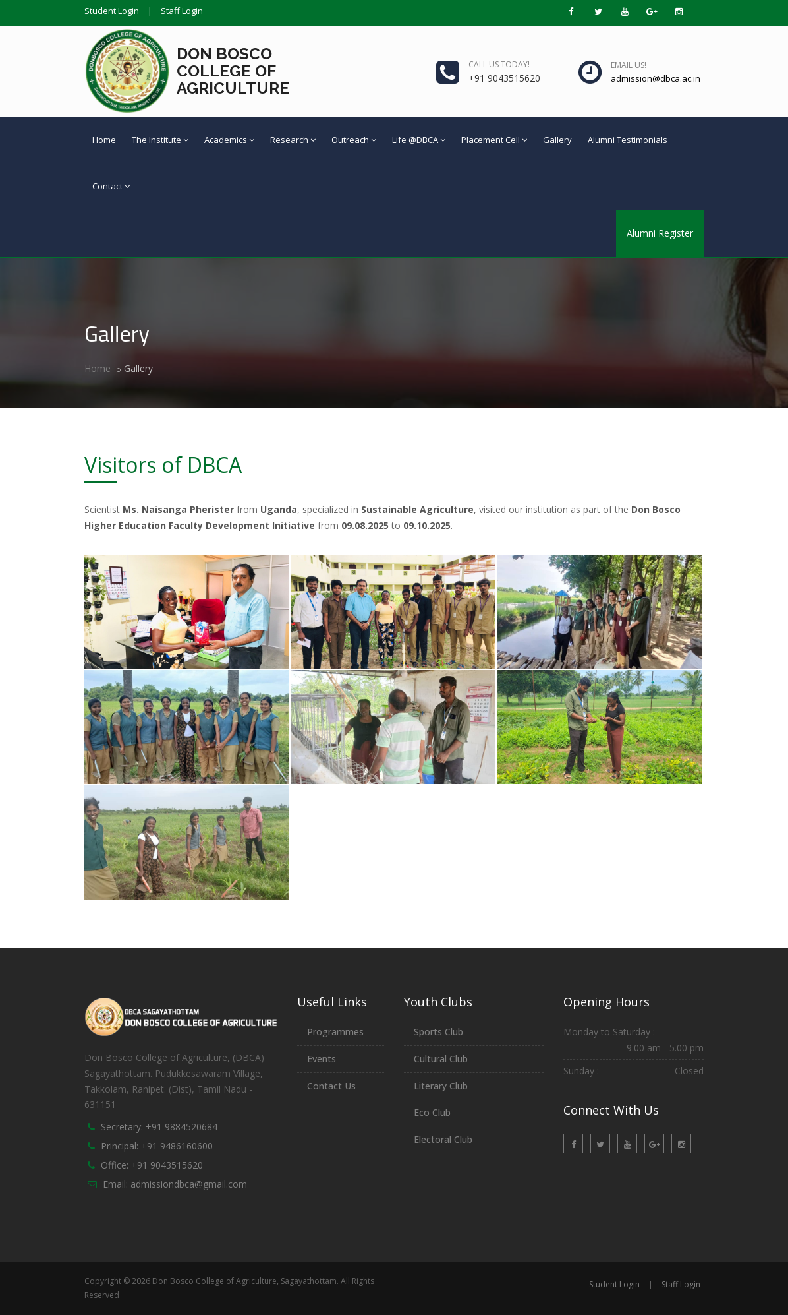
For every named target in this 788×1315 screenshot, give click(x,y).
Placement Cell (494, 140)
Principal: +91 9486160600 (157, 1146)
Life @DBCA (418, 140)
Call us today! (499, 64)
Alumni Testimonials (627, 140)
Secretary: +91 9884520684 (159, 1126)
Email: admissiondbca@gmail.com (175, 1184)
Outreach (353, 140)
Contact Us (331, 1086)
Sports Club (438, 1031)
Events (321, 1059)
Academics (229, 140)
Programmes (335, 1031)
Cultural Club (441, 1059)
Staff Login (182, 10)
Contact (111, 186)
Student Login (111, 10)
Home (104, 140)
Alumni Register (660, 233)
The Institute (160, 140)
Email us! (628, 65)
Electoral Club (443, 1139)
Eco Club (432, 1112)
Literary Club (441, 1086)
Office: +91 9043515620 (152, 1165)
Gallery (557, 140)
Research (293, 140)
